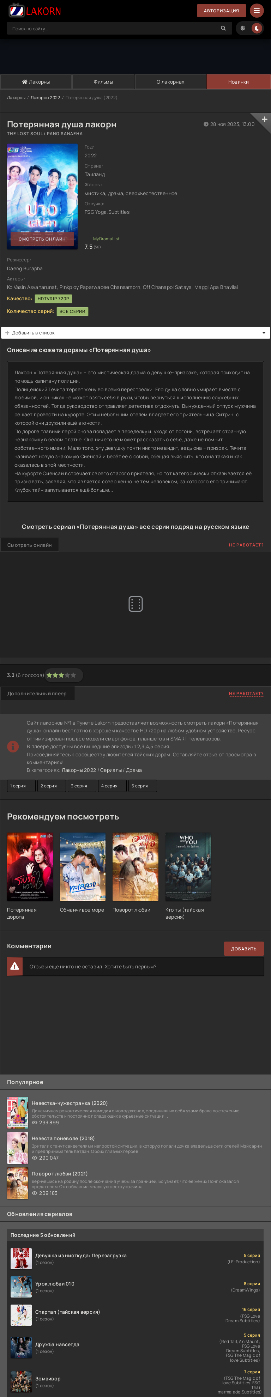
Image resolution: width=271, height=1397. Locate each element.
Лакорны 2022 (45, 98)
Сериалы (111, 770)
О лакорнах (170, 81)
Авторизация (221, 11)
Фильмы (103, 81)
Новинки (238, 81)
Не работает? (246, 545)
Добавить (244, 949)
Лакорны (36, 81)
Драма (134, 770)
